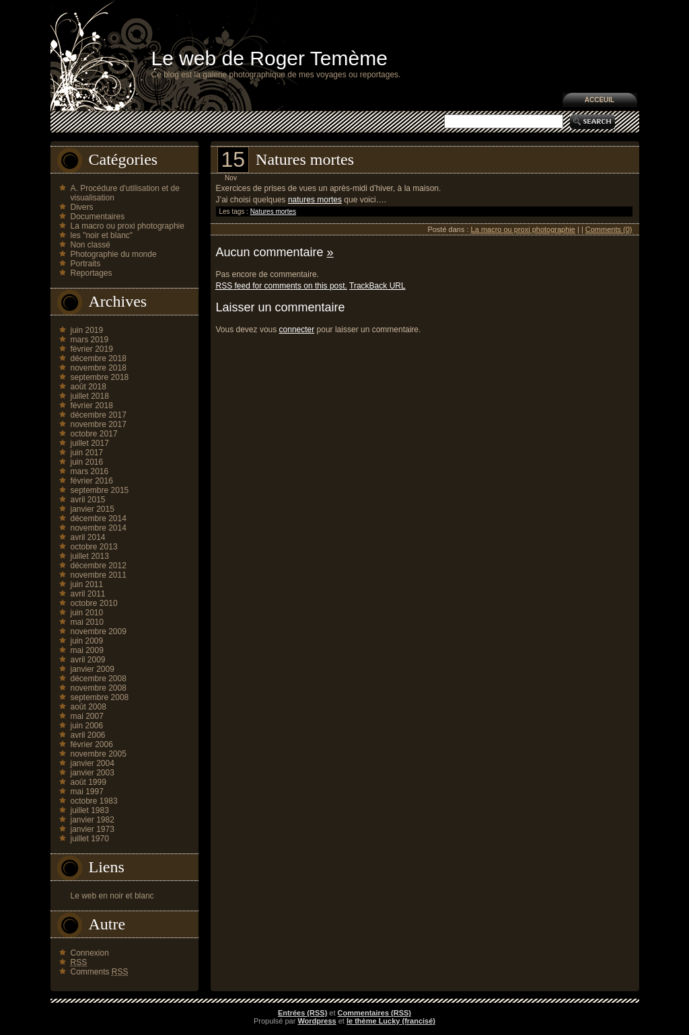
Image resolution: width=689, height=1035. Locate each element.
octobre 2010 (94, 603)
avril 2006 (88, 735)
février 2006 (92, 744)
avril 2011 (88, 594)
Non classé (90, 245)
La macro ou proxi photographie (127, 226)
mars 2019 (90, 339)
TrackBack (377, 286)
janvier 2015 (92, 509)
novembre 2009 (98, 631)
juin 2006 (87, 725)
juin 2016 (87, 462)
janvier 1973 (92, 829)
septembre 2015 (100, 490)
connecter (297, 329)
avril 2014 (88, 537)
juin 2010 (87, 612)
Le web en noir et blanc (112, 895)
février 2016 (92, 481)
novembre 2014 (98, 528)
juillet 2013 (90, 556)
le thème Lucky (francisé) (391, 1021)
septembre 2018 (100, 377)
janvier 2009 (92, 669)
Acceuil (599, 100)
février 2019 (92, 349)
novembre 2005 (98, 754)
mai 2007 (87, 716)
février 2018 (92, 405)
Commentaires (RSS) (374, 1013)
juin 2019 (87, 330)
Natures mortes (305, 159)
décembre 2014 (98, 518)
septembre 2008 (100, 697)
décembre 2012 (98, 565)
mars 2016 (90, 471)
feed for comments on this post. (281, 286)
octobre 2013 (94, 546)
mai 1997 (87, 791)
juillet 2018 (90, 396)
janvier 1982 (92, 820)
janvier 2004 (92, 763)
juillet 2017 (90, 443)
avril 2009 (88, 659)
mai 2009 (87, 650)
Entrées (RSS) (302, 1013)
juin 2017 (87, 452)
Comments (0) (608, 229)
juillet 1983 (90, 810)
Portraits (86, 263)
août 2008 (88, 707)
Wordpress (316, 1021)
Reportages (91, 273)
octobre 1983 (94, 801)
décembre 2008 (98, 678)
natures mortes (315, 199)
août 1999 (88, 782)
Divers (82, 207)
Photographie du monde (114, 254)
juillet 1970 (90, 838)
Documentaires (98, 216)
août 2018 (88, 386)
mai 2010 (87, 622)
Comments (100, 971)
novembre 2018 (98, 368)
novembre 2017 (98, 424)
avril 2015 (88, 499)
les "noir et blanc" (102, 235)
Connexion (90, 953)
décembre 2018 (98, 358)
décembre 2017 (98, 415)
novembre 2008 (98, 688)
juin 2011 (87, 584)
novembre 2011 (98, 575)
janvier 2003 (92, 772)
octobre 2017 (94, 433)
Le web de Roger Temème (269, 58)
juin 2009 (87, 641)
